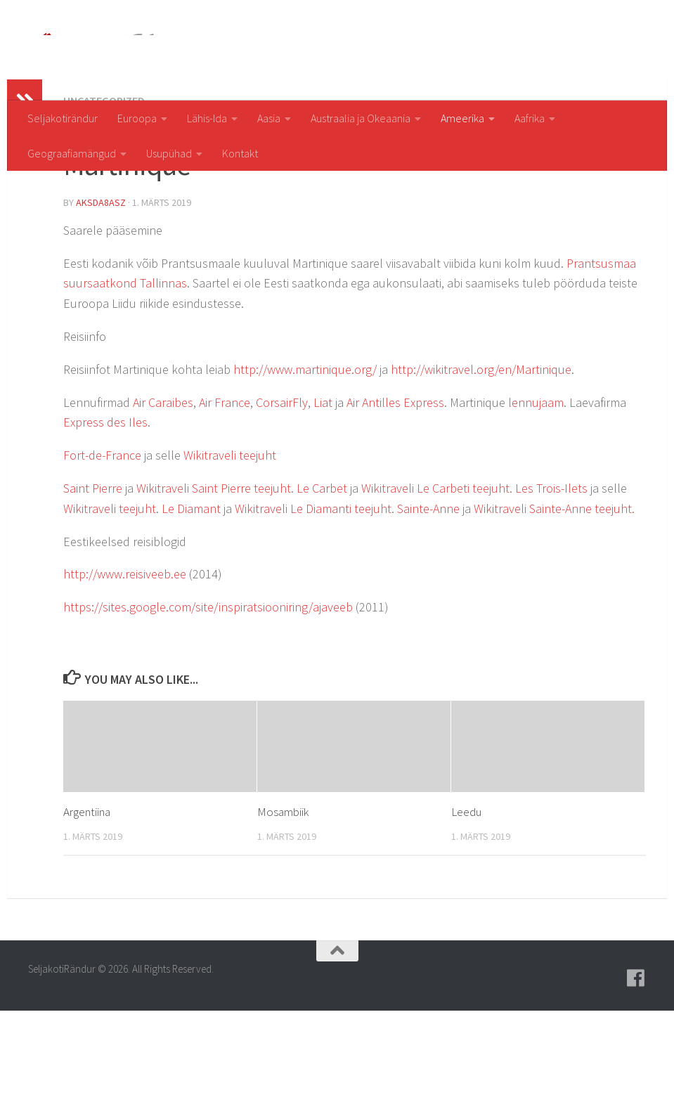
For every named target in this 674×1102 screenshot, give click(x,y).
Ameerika (462, 118)
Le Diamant (191, 600)
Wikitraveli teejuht (229, 546)
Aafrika (529, 118)
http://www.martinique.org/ (305, 461)
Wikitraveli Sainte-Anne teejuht (553, 600)
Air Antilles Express (395, 494)
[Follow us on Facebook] (636, 1070)
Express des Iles (105, 513)
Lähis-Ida (207, 118)
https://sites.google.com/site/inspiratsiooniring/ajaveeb (208, 698)
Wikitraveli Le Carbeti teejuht (435, 579)
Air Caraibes (163, 494)
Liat (322, 494)
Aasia (268, 118)
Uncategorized (104, 192)
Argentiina (86, 903)
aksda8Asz (101, 293)
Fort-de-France (102, 546)
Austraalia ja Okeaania (360, 118)
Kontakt (240, 153)
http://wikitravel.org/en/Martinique (481, 461)
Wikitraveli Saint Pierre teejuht (213, 579)
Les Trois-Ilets (551, 579)
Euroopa (137, 118)
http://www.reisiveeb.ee (124, 665)
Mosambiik (283, 903)
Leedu (466, 903)
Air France (224, 494)
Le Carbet (322, 579)
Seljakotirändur (62, 118)
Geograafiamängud (71, 153)
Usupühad (169, 153)
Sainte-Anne (428, 600)
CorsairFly (282, 494)
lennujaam (536, 494)
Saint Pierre (92, 579)
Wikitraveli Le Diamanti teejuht (313, 600)
